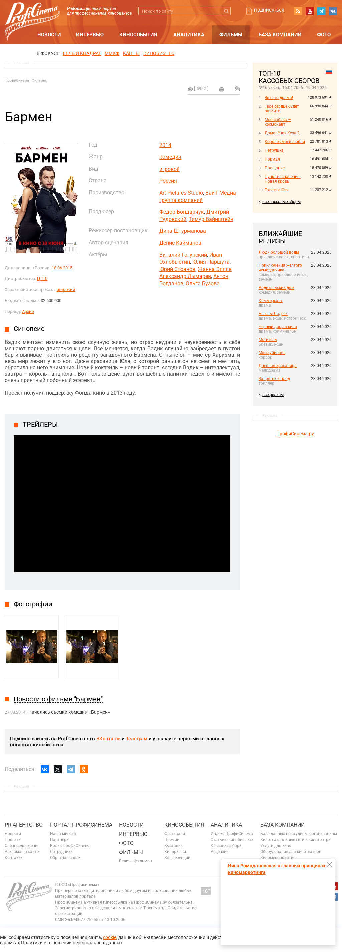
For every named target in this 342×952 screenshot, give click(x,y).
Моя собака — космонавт (278, 122)
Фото (324, 35)
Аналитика (188, 35)
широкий (66, 289)
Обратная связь (65, 857)
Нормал (272, 159)
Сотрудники (61, 851)
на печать (221, 89)
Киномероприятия (278, 857)
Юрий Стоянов (177, 269)
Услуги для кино (275, 845)
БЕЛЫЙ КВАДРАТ (82, 53)
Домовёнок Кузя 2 (282, 133)
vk (333, 11)
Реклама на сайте (22, 851)
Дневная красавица (278, 365)
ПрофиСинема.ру (295, 433)
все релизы (273, 394)
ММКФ (112, 53)
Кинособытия (138, 35)
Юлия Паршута (211, 262)
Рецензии (220, 851)
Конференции (177, 857)
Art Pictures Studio (181, 193)
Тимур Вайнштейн (211, 219)
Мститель (268, 339)
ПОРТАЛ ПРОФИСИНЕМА (81, 825)
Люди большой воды (279, 252)
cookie (109, 937)
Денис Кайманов (180, 243)
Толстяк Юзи (277, 190)
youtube (309, 11)
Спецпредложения (22, 845)
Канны (131, 53)
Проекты (13, 839)
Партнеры (59, 839)
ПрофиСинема (17, 80)
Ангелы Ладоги (273, 313)
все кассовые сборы (281, 201)
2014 (165, 145)
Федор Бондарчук (181, 212)
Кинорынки (175, 851)
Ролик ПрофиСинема (70, 845)
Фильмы (230, 35)
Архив (28, 311)
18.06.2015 (62, 267)
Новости (49, 35)
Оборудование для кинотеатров (290, 851)
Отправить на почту (237, 88)
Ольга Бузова (203, 283)
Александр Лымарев (185, 276)
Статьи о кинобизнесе (232, 839)
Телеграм (136, 739)
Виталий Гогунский (183, 255)
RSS (298, 11)
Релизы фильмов (135, 861)
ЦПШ (42, 278)
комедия (170, 157)
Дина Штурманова (182, 231)
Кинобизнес (158, 53)
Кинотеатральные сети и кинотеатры (295, 839)
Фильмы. (39, 80)
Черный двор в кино (278, 326)
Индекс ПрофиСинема (232, 833)
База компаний (280, 35)
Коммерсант (271, 300)
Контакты (14, 857)
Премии (171, 839)
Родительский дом (276, 287)
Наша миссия (63, 833)
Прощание (275, 168)
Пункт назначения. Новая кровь (283, 179)
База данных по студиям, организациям (298, 833)
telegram (321, 11)
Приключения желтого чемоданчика (280, 267)
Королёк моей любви (285, 141)
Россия (168, 181)
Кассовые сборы (226, 845)
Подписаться (269, 10)
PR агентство (24, 825)
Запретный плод (274, 378)
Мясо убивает (272, 352)
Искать (226, 11)
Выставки (173, 845)
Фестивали (174, 833)
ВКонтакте (108, 739)
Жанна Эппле (214, 269)
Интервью (90, 35)
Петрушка (274, 150)
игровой (169, 169)
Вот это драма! (279, 97)
